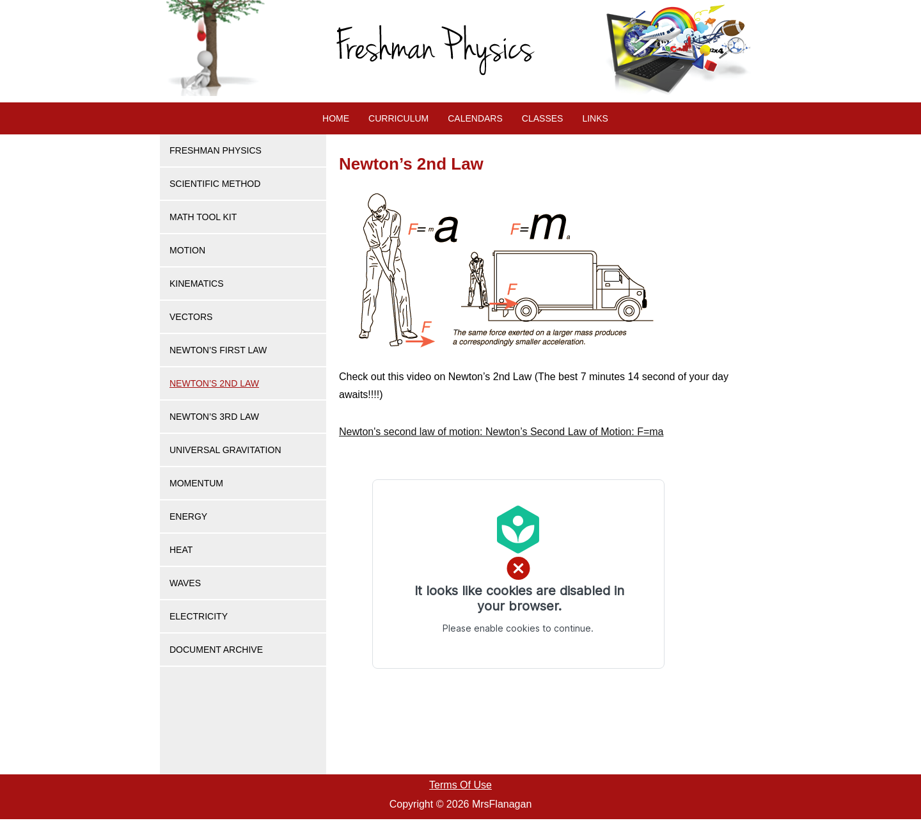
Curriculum (398, 118)
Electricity (198, 616)
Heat (181, 550)
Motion (187, 250)
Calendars (475, 118)
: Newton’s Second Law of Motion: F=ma (501, 431)
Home (335, 118)
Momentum (196, 483)
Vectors (190, 317)
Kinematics (196, 283)
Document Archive (216, 649)
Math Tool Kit (203, 217)
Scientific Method (214, 184)
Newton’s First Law (218, 350)
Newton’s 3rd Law (214, 416)
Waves (185, 583)
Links (595, 118)
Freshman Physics (215, 150)
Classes (542, 118)
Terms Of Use (460, 784)
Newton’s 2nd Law (214, 383)
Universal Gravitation (225, 450)
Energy (188, 516)
